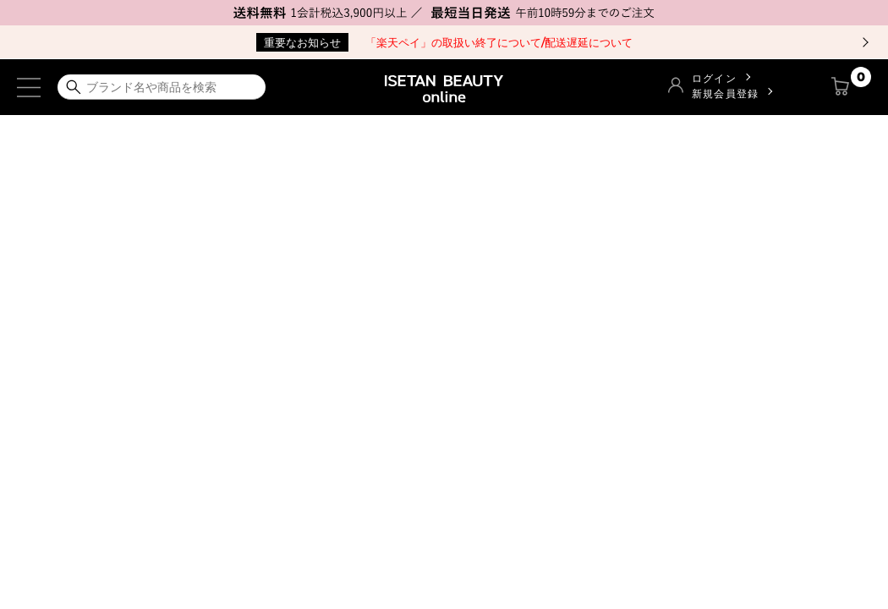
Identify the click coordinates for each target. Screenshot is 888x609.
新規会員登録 (725, 93)
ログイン (714, 78)
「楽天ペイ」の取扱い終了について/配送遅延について (444, 42)
